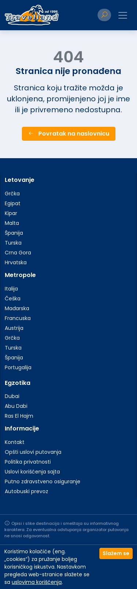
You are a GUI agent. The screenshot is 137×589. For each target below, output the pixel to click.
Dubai (12, 396)
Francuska (18, 318)
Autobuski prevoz (26, 491)
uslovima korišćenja (37, 582)
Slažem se (116, 553)
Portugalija (18, 367)
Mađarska (17, 308)
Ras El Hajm (19, 416)
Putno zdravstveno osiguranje (42, 481)
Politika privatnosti (28, 461)
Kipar (11, 213)
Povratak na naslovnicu (68, 133)
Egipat (12, 203)
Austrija (14, 328)
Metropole (20, 275)
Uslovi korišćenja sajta (32, 471)
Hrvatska (16, 262)
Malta (12, 223)
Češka (12, 298)
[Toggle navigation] (123, 15)
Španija (14, 233)
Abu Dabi (16, 406)
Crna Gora (18, 252)
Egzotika (17, 383)
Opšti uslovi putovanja (33, 452)
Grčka (12, 193)
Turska (13, 242)
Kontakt (14, 442)
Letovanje (19, 180)
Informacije (22, 428)
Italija (11, 288)
